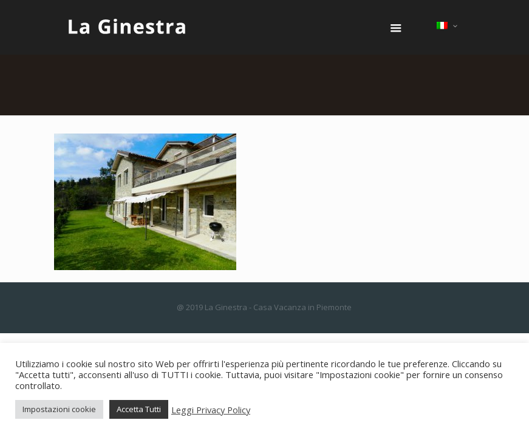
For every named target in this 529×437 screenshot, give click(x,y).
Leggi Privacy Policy (210, 409)
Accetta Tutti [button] (139, 409)
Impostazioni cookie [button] (59, 409)
